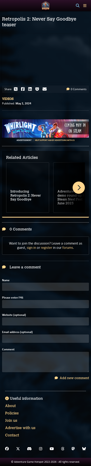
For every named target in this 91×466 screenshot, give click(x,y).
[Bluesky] (84, 449)
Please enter (12, 298)
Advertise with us (20, 428)
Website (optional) (14, 315)
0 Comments (76, 89)
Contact (12, 435)
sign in (31, 247)
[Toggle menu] (84, 5)
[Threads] (62, 449)
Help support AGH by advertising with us (55, 140)
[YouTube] (52, 449)
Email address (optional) (17, 332)
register (46, 247)
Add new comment (72, 378)
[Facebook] (7, 449)
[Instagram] (40, 449)
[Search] (77, 6)
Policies (12, 413)
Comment (8, 349)
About (10, 406)
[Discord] (29, 449)
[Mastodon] (73, 449)
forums (67, 247)
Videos (7, 99)
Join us (11, 420)
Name (6, 280)
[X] (18, 449)
